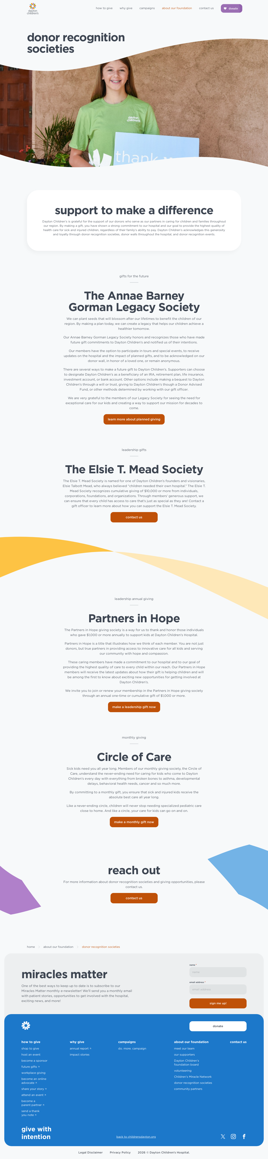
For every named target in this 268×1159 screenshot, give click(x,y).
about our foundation (177, 8)
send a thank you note (30, 1113)
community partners (188, 1089)
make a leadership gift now (134, 707)
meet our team (184, 1048)
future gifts (29, 1066)
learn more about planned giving (134, 419)
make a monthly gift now (134, 822)
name (193, 965)
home (31, 947)
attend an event (32, 1095)
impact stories (79, 1054)
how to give (104, 8)
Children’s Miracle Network (193, 1076)
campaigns (147, 8)
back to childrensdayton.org (136, 1136)
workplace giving (33, 1072)
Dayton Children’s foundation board (186, 1062)
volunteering (183, 1070)
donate (218, 1026)
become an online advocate (33, 1080)
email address (197, 982)
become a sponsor (34, 1060)
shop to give (30, 1048)
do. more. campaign (132, 1048)
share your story (32, 1089)
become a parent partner (31, 1103)
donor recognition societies (193, 1082)
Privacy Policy (120, 1152)
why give (126, 8)
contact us (206, 8)
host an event (30, 1054)
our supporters (184, 1054)
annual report (79, 1048)
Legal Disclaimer (90, 1152)
